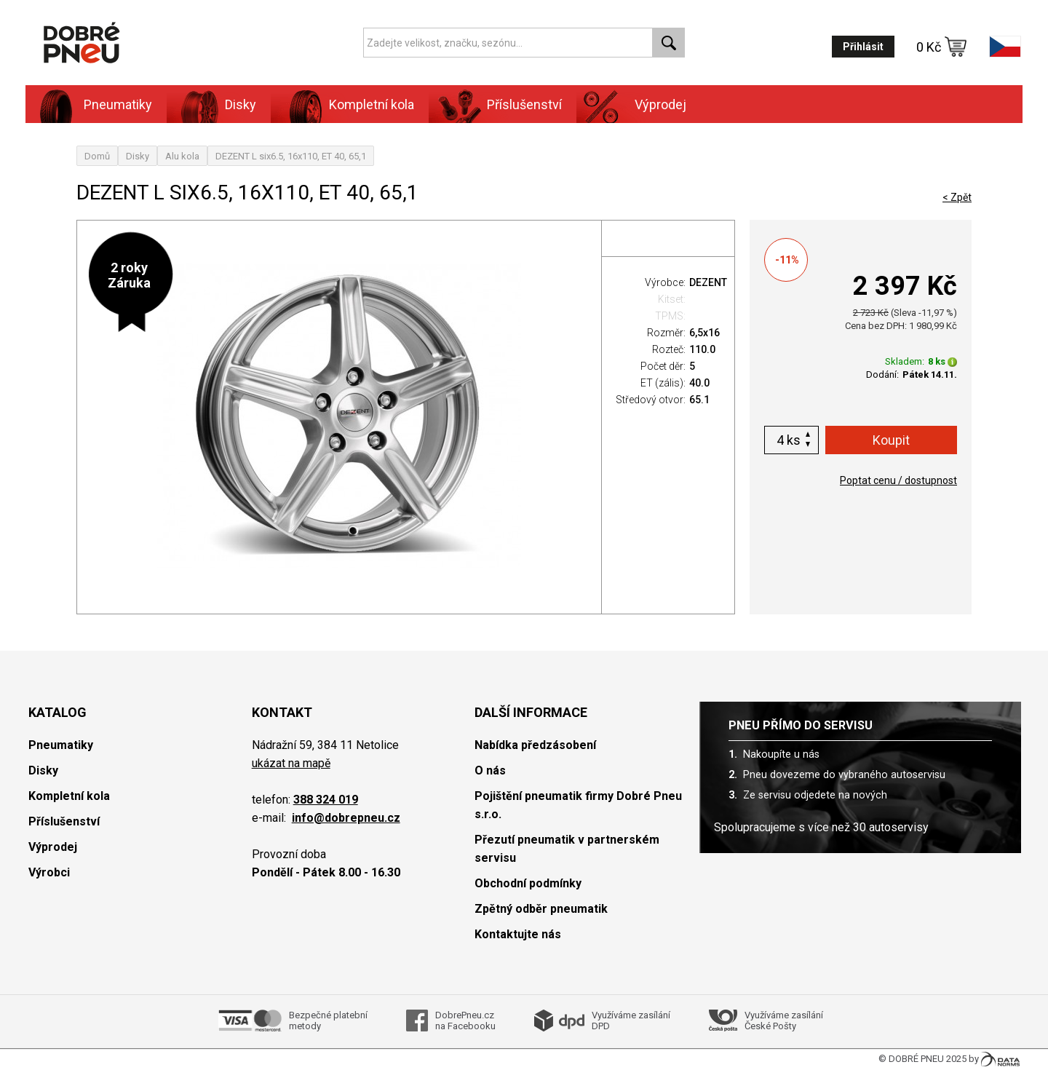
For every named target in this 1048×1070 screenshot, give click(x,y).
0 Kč (941, 47)
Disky (240, 104)
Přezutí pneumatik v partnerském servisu (567, 849)
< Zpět (957, 197)
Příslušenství (524, 104)
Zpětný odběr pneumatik (541, 909)
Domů (97, 156)
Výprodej (660, 104)
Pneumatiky (118, 104)
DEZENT (708, 282)
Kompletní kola (371, 104)
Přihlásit (863, 46)
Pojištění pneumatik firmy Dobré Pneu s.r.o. (578, 805)
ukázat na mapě (291, 763)
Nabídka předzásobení (535, 745)
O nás (490, 770)
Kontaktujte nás (518, 934)
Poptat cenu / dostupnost (898, 480)
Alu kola (182, 156)
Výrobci (49, 872)
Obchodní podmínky (528, 883)
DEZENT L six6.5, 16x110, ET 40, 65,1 (290, 156)
